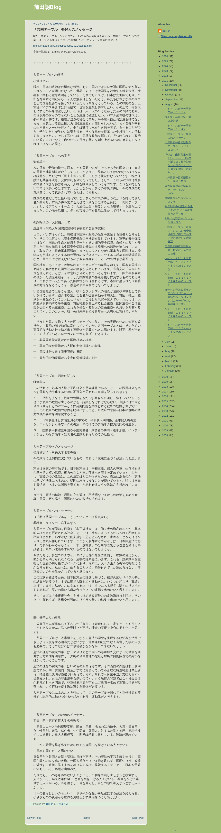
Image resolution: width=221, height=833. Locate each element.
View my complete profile (176, 36)
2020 (165, 377)
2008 (165, 435)
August (169, 104)
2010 (165, 425)
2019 (165, 381)
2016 (165, 396)
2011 (165, 420)
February (170, 366)
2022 (165, 75)
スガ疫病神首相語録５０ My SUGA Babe (178, 190)
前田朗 (166, 31)
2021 (165, 80)
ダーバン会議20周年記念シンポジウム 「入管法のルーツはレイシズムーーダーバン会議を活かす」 (178, 297)
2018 (165, 386)
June (168, 346)
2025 (165, 61)
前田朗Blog (48, 7)
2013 (165, 411)
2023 (165, 71)
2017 (165, 391)
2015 (165, 401)
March (169, 361)
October (170, 94)
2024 (165, 66)
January (170, 370)
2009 (165, 430)
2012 (165, 415)
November (171, 90)
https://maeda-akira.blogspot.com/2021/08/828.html (62, 45)
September (171, 99)
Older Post (138, 817)
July (168, 341)
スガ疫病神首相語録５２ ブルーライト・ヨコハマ (178, 146)
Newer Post (34, 817)
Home (86, 817)
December (171, 85)
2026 (165, 56)
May (168, 351)
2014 (165, 406)
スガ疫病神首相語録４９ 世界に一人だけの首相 (178, 250)
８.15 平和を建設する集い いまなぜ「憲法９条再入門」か (179, 210)
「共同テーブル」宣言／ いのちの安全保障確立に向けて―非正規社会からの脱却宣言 (178, 234)
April (168, 356)
